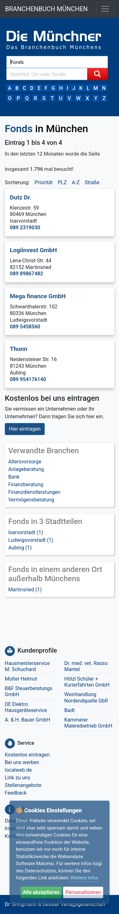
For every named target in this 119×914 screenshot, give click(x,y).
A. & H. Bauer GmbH (27, 720)
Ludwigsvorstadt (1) (30, 540)
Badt (69, 710)
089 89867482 (26, 274)
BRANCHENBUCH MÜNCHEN (46, 9)
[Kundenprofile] (10, 651)
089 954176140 (28, 379)
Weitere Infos (84, 878)
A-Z (75, 182)
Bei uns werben (22, 762)
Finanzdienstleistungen (34, 492)
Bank (14, 477)
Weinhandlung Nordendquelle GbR (86, 697)
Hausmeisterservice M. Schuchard (27, 666)
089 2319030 (25, 228)
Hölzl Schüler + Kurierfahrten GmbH (87, 682)
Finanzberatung (25, 484)
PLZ (62, 182)
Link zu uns (17, 778)
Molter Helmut (21, 679)
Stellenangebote (23, 785)
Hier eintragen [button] (25, 429)
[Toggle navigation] (105, 9)
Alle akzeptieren (41, 892)
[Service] (10, 743)
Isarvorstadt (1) (25, 532)
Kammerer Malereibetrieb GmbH (88, 723)
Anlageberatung (26, 469)
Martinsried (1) (25, 590)
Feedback (16, 793)
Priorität (44, 182)
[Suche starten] (97, 74)
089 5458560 (25, 327)
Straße (92, 182)
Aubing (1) (20, 548)
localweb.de (18, 770)
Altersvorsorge (24, 462)
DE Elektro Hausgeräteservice (26, 707)
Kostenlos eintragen (27, 755)
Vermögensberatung (31, 500)
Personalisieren (83, 892)
